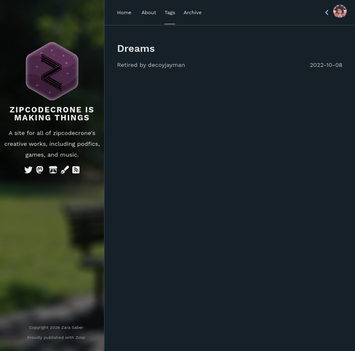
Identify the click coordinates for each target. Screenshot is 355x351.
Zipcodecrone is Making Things (52, 113)
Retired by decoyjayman (151, 64)
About (148, 12)
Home (124, 12)
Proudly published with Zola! (56, 337)
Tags (169, 12)
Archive (193, 12)
